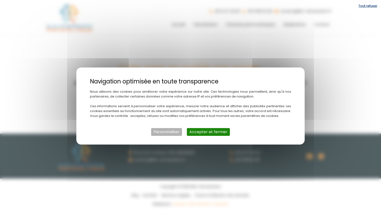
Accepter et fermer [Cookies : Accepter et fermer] (208, 132)
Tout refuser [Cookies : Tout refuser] (367, 6)
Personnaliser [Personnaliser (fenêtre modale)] (167, 132)
